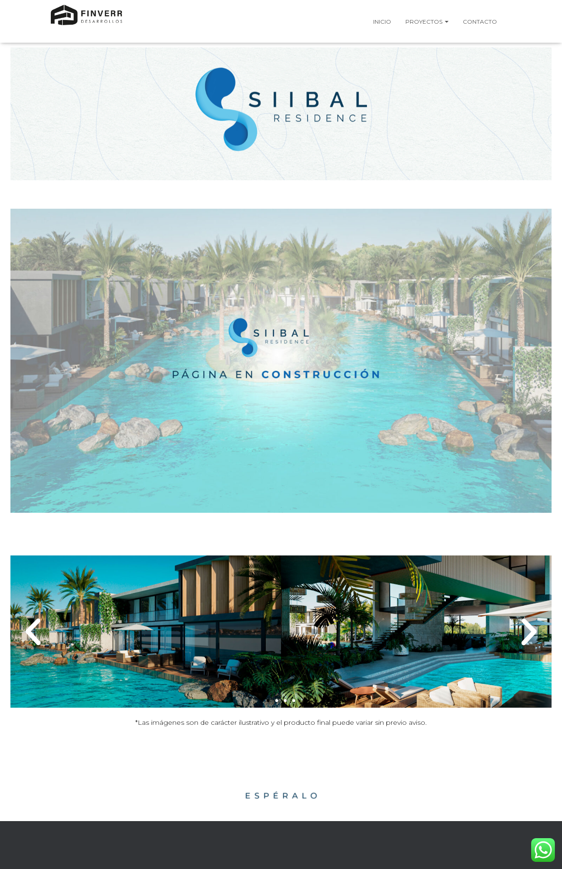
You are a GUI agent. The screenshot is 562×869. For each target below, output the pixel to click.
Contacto (480, 21)
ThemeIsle (486, 847)
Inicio (382, 21)
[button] (33, 631)
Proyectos (427, 21)
